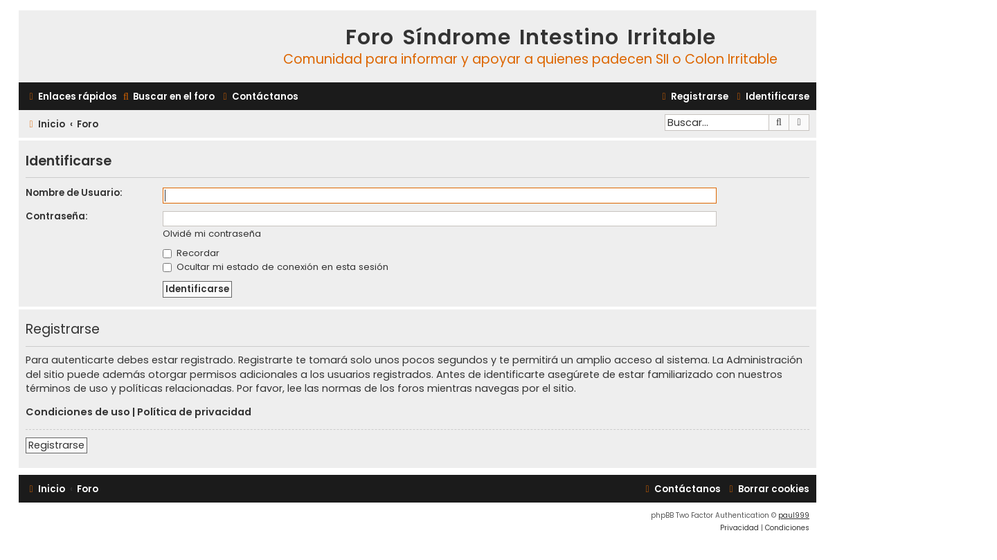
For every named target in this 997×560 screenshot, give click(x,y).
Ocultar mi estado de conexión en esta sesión (275, 266)
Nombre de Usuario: (74, 192)
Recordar (191, 253)
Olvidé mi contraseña (212, 234)
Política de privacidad (194, 412)
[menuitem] (167, 97)
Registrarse (56, 445)
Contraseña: (57, 216)
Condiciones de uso (78, 412)
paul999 (793, 515)
